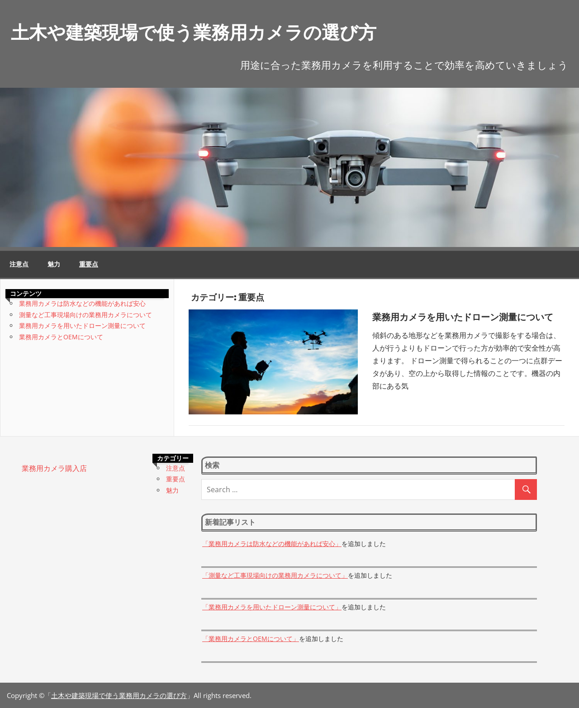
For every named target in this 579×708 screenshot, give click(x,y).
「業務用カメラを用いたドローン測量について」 (272, 607)
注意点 (18, 264)
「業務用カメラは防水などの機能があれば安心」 (272, 543)
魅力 (53, 264)
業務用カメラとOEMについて (61, 337)
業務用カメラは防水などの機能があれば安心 (82, 303)
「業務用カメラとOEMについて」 (250, 638)
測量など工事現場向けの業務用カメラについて (85, 314)
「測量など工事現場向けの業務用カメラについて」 (275, 575)
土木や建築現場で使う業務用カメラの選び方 (193, 32)
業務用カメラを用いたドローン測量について (462, 317)
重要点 (88, 264)
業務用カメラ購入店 (54, 468)
